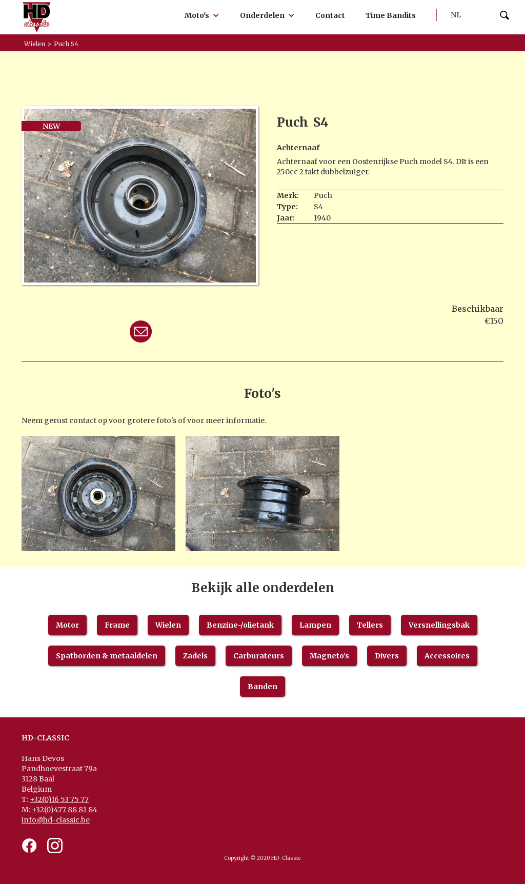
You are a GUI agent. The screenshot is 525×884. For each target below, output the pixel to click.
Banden (262, 686)
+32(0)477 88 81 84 (64, 809)
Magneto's (329, 655)
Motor (67, 625)
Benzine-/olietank (240, 625)
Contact (330, 15)
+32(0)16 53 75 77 (59, 799)
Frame (117, 625)
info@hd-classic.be (56, 820)
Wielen (168, 625)
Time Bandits (391, 15)
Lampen (315, 625)
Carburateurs (258, 655)
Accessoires (447, 655)
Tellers (370, 625)
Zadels (195, 655)
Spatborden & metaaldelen (106, 655)
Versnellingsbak (439, 625)
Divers (387, 655)
